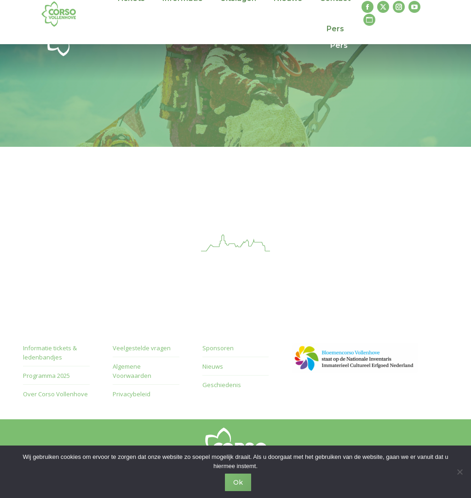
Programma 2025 (46, 375)
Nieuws (212, 366)
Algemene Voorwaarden (132, 371)
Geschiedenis (221, 385)
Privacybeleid (131, 394)
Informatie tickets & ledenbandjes (50, 352)
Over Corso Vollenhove (55, 394)
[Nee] (459, 471)
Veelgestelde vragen (142, 348)
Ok (238, 482)
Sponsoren (218, 348)
